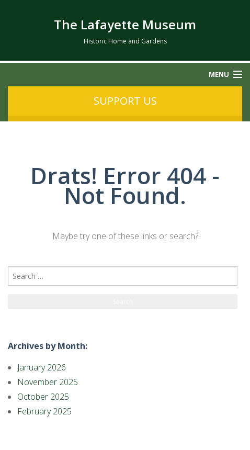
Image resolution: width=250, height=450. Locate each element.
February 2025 (44, 411)
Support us (125, 101)
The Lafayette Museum (125, 24)
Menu (219, 74)
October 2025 (43, 396)
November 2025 (47, 382)
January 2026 (41, 367)
